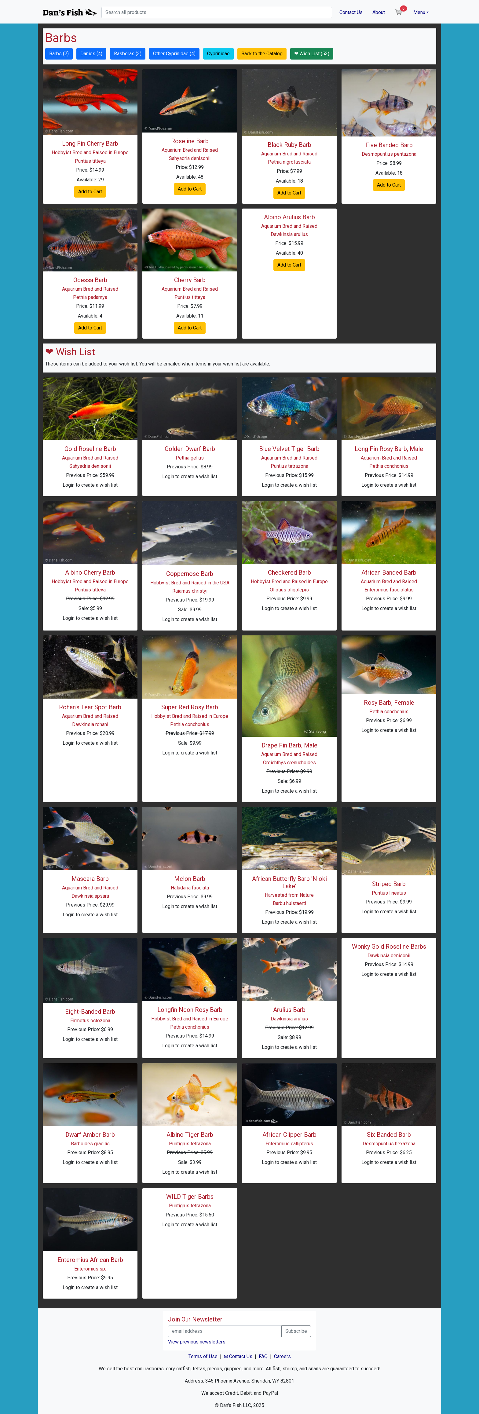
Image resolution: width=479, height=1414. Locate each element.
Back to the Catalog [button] (262, 53)
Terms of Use (203, 1356)
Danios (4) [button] (91, 53)
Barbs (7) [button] (59, 53)
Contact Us (351, 12)
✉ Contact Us (238, 1356)
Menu (419, 12)
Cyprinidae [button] (218, 53)
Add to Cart (90, 191)
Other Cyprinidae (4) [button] (174, 53)
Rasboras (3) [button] (127, 53)
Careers (282, 1356)
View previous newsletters (196, 1342)
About (378, 12)
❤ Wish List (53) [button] (311, 53)
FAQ (263, 1356)
